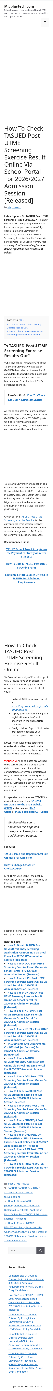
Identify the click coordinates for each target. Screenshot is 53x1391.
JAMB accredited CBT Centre (31, 811)
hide (22, 320)
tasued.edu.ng (12, 1196)
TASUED (12, 1188)
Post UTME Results (18, 1183)
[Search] (40, 1250)
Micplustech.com (19, 6)
